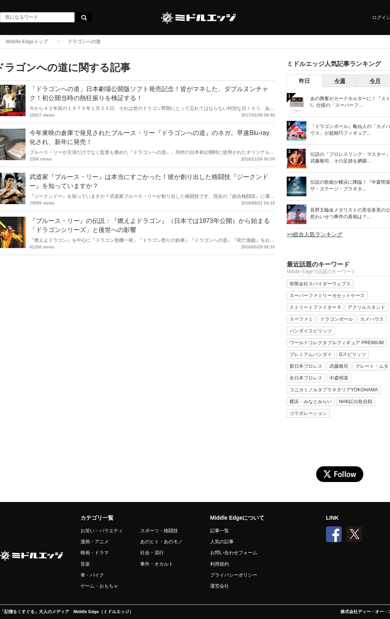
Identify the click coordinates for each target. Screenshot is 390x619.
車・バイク (92, 575)
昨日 (304, 81)
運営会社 (219, 586)
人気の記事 (222, 541)
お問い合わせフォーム (233, 552)
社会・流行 (152, 552)
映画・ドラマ (95, 552)
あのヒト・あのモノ (161, 541)
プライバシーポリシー (233, 575)
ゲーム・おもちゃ (99, 586)
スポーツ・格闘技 (159, 530)
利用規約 (219, 564)
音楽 (85, 564)
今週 (339, 81)
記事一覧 (219, 530)
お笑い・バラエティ (102, 530)
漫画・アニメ (95, 541)
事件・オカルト (156, 564)
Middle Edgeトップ (27, 41)
